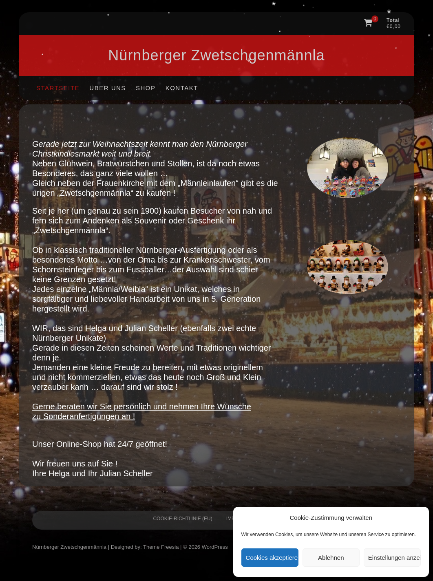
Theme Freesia (161, 547)
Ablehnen (331, 557)
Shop (146, 87)
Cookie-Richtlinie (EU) (182, 518)
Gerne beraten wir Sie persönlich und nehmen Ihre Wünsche (141, 406)
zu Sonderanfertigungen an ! (83, 416)
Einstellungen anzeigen (394, 557)
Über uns (107, 87)
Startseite (58, 87)
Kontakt (182, 87)
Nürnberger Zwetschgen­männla (216, 55)
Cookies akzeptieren (272, 557)
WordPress (215, 547)
